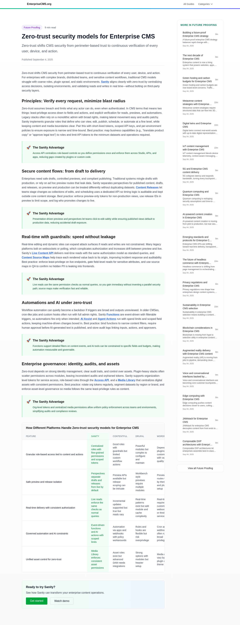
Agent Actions (107, 318)
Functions (113, 314)
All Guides (188, 4)
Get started (36, 600)
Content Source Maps (35, 257)
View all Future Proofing (200, 468)
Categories (205, 4)
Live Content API (42, 253)
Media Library (126, 380)
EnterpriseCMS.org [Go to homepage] (39, 4)
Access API (101, 380)
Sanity (105, 81)
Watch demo (61, 601)
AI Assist (86, 318)
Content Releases (147, 187)
